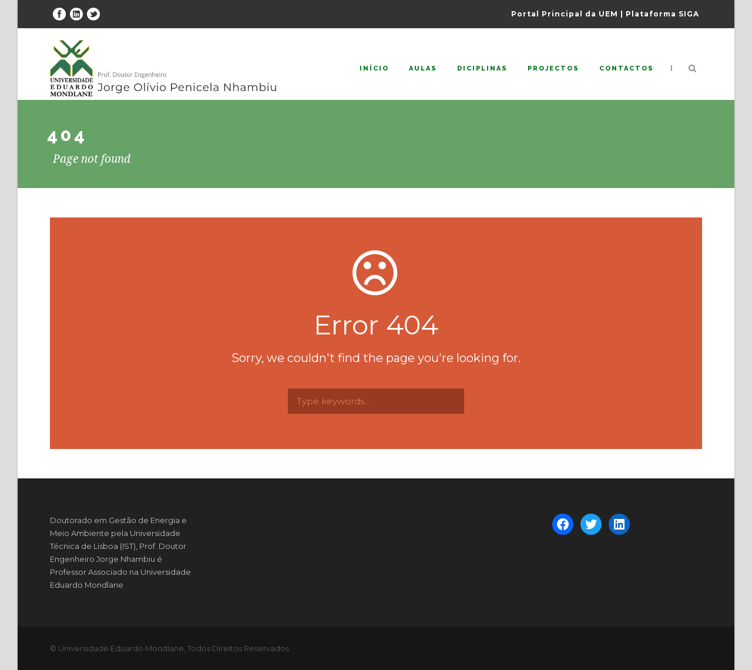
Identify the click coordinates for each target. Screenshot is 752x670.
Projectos (553, 68)
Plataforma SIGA (662, 13)
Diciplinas (482, 68)
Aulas (423, 68)
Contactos (626, 68)
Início (374, 68)
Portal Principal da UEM (564, 13)
